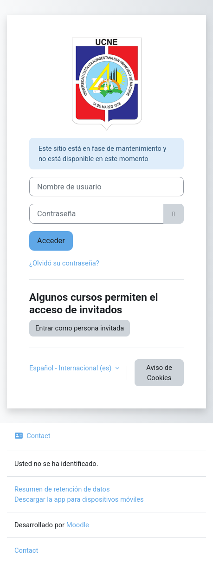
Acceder (51, 240)
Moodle (77, 525)
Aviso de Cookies (159, 372)
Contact (32, 436)
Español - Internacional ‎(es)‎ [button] (71, 368)
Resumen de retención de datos (62, 489)
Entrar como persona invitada (79, 328)
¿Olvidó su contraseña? (64, 263)
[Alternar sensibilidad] (173, 213)
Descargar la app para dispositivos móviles (79, 499)
